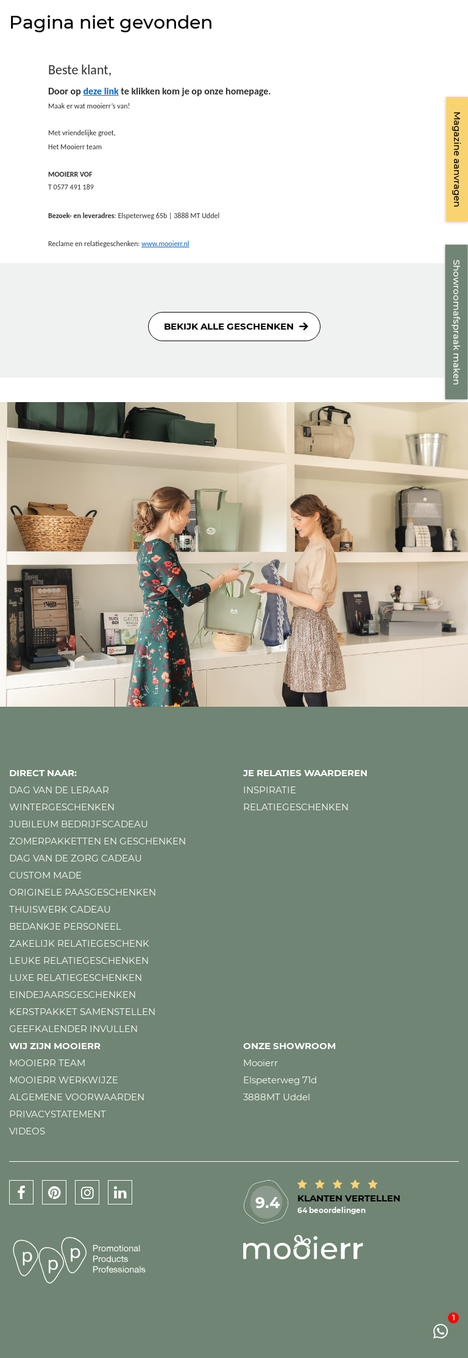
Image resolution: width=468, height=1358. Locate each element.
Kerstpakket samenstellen (82, 1011)
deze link (100, 91)
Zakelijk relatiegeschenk (79, 943)
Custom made (45, 875)
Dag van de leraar (59, 790)
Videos (27, 1131)
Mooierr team (47, 1063)
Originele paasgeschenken (82, 892)
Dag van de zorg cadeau (75, 858)
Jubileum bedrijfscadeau (78, 824)
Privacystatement (57, 1114)
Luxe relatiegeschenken (75, 977)
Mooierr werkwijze (63, 1080)
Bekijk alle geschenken (229, 326)
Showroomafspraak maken (457, 322)
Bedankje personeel (65, 926)
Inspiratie (269, 790)
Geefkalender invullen (73, 1028)
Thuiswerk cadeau (60, 909)
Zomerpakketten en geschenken (97, 841)
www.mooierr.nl (165, 243)
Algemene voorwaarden (76, 1097)
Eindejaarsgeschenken (72, 994)
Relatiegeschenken (296, 807)
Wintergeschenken (62, 807)
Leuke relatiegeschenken (79, 960)
